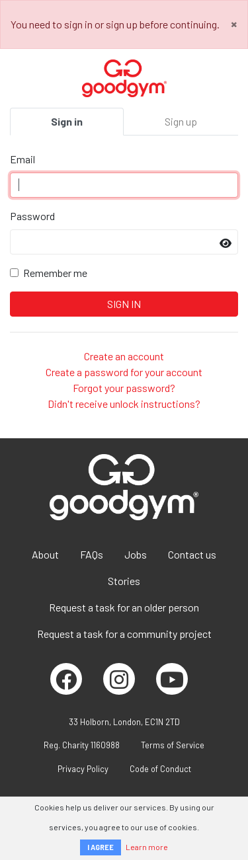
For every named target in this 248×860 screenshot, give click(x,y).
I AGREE (100, 847)
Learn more (147, 846)
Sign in (67, 121)
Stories (124, 580)
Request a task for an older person (124, 607)
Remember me (55, 272)
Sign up (181, 121)
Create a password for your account (124, 372)
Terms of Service (172, 745)
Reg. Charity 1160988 (82, 745)
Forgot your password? (124, 387)
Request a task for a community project (124, 633)
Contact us (192, 554)
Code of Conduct (160, 768)
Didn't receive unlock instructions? (124, 403)
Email (22, 159)
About (45, 554)
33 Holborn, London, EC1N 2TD (124, 722)
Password (32, 216)
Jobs (135, 554)
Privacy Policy (83, 768)
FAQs (91, 554)
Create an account (124, 356)
